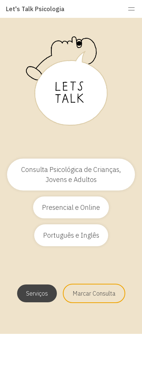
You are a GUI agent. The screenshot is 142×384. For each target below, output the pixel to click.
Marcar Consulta (94, 293)
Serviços (37, 293)
